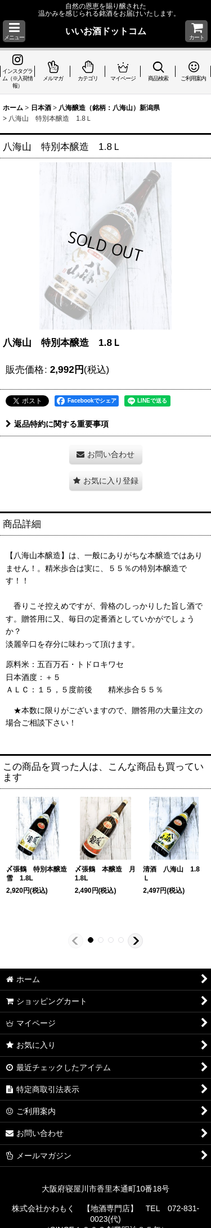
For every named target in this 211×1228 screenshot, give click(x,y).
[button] (14, 31)
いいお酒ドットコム (105, 31)
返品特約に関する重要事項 (57, 423)
